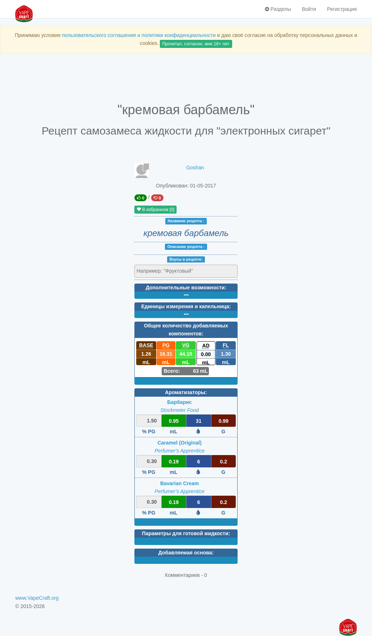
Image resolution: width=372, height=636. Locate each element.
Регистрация (342, 9)
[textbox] (168, 271)
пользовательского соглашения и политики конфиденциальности (138, 35)
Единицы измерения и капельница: (186, 306)
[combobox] (186, 271)
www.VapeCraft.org (37, 598)
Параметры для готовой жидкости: (186, 533)
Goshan (195, 167)
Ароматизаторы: (186, 392)
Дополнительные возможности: (186, 287)
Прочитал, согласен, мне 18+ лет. (196, 43)
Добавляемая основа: (186, 553)
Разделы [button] (278, 9)
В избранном (155, 209)
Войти (309, 9)
